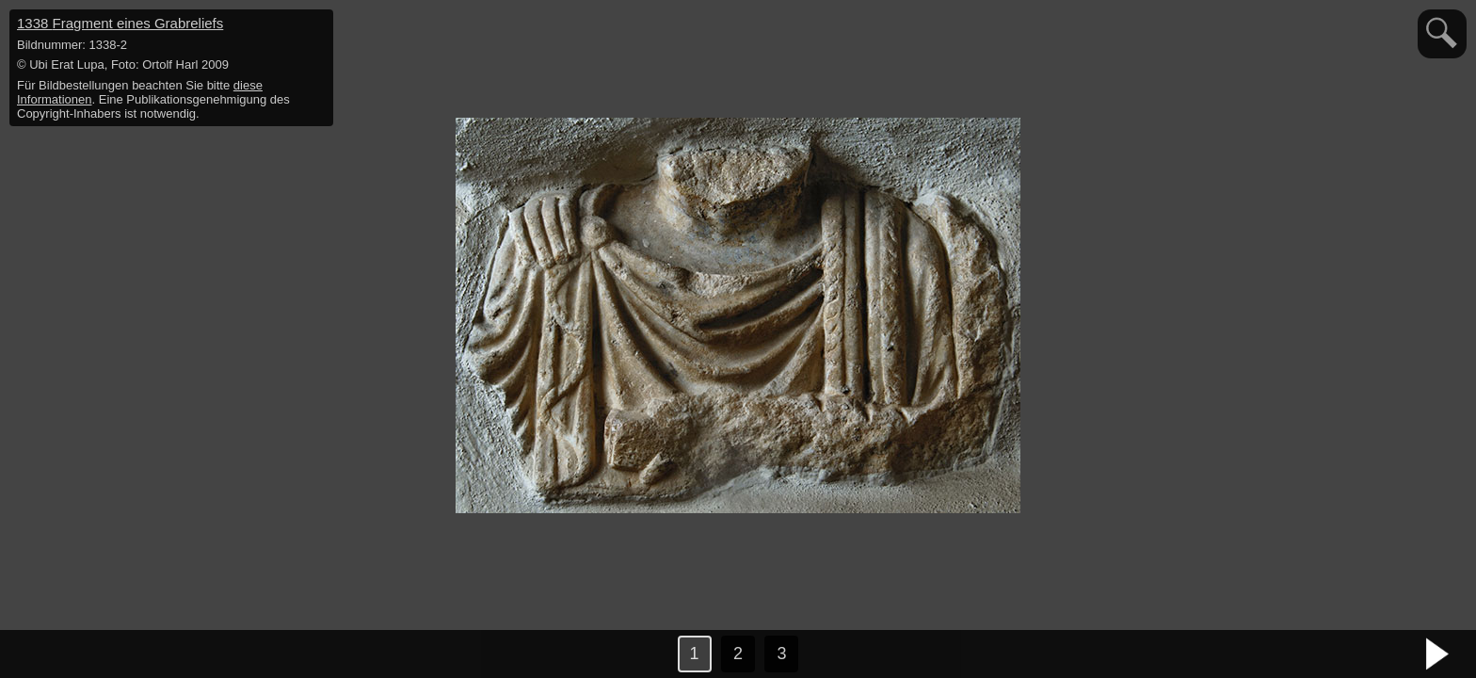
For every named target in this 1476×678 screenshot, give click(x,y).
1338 (120, 23)
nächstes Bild (1438, 654)
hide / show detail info (316, 26)
